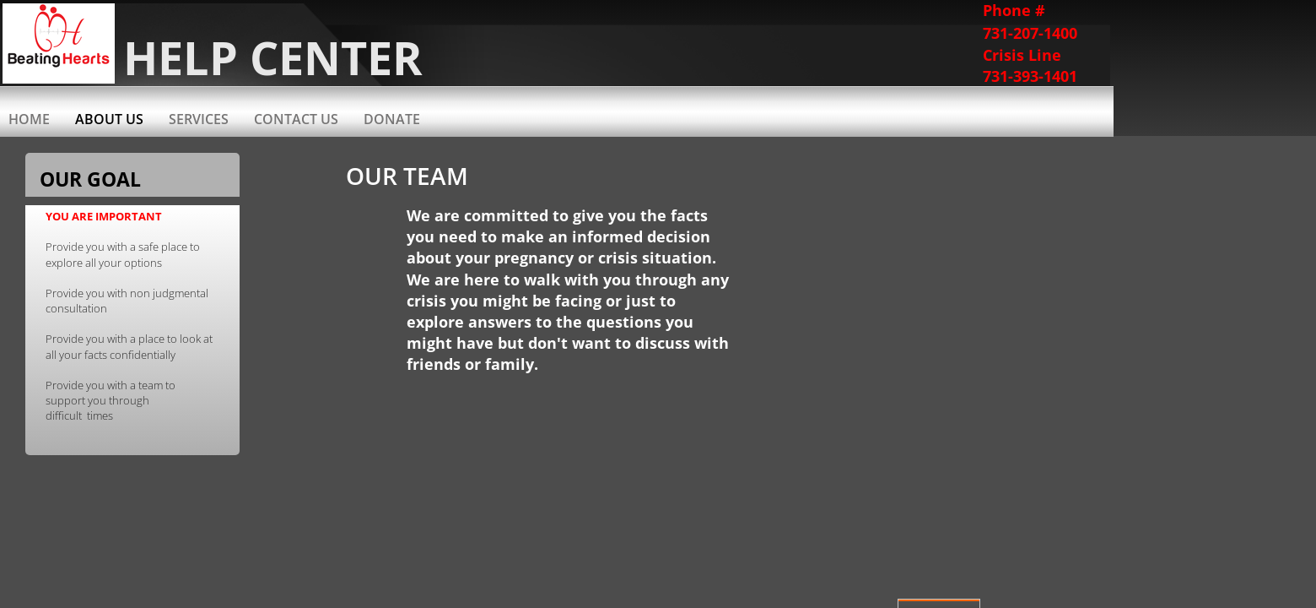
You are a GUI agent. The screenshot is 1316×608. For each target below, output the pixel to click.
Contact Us (296, 119)
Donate (392, 119)
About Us (109, 119)
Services (199, 119)
